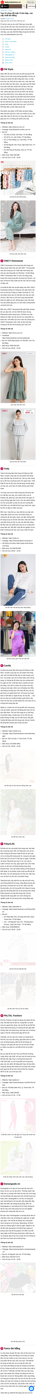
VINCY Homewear (9, 42)
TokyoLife (6, 49)
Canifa (5, 47)
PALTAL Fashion (8, 52)
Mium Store (7, 63)
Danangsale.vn (8, 55)
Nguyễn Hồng (9, 18)
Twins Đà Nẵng (8, 57)
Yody (5, 44)
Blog (10, 10)
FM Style (6, 39)
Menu (6, 6)
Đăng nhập (30, 2)
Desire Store (7, 60)
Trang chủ (3, 10)
